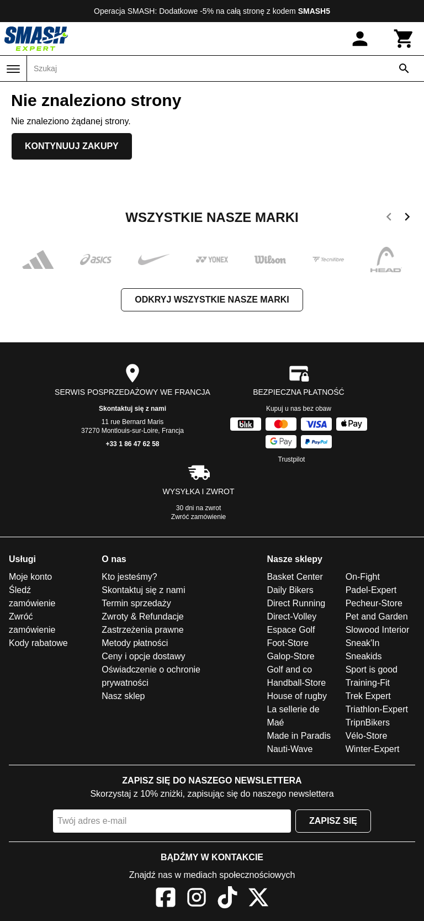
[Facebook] (166, 899)
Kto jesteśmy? (129, 576)
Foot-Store (288, 643)
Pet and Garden (377, 616)
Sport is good (372, 669)
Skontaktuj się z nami (132, 408)
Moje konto (30, 576)
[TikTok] (227, 899)
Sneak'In (363, 643)
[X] (258, 899)
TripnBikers (368, 722)
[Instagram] (197, 899)
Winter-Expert (373, 749)
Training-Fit (368, 682)
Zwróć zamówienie (198, 517)
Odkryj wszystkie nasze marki (212, 299)
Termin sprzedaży (136, 603)
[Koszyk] (404, 39)
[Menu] (13, 69)
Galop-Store (290, 656)
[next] (407, 219)
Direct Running (296, 603)
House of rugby (297, 696)
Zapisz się (333, 820)
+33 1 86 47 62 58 (132, 444)
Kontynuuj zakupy (72, 146)
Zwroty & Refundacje (143, 616)
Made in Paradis (299, 735)
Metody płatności (135, 643)
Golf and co (289, 669)
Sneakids (364, 656)
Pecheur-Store (374, 603)
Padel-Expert (371, 590)
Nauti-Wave (289, 749)
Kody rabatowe (38, 643)
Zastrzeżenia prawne (143, 629)
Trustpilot (291, 459)
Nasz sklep (123, 696)
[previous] (389, 219)
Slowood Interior (378, 629)
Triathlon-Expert (377, 709)
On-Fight (363, 576)
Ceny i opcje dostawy (143, 656)
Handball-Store (296, 682)
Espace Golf (291, 629)
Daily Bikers (290, 590)
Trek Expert (368, 696)
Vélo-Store (367, 735)
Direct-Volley (291, 616)
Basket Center (294, 576)
